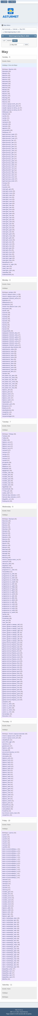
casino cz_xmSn (7, 706)
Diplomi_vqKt (6, 748)
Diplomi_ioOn (6, 398)
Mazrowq (5, 81)
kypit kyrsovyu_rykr (8, 158)
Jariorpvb (5, 122)
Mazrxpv (4, 535)
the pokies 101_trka (8, 388)
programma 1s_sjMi (8, 602)
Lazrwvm (5, 450)
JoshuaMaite (6, 809)
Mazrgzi (4, 531)
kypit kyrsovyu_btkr (8, 156)
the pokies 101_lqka (8, 375)
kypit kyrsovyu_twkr (8, 175)
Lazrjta (4, 120)
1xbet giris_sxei (7, 244)
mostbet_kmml (6, 898)
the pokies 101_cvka (8, 383)
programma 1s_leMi (8, 584)
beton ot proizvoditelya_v (9, 849)
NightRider (5, 487)
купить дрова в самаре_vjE (10, 638)
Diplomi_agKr (6, 916)
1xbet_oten (5, 266)
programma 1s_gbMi (8, 590)
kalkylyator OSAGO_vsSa (10, 341)
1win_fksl (5, 622)
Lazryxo (4, 452)
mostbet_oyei (6, 478)
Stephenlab (5, 402)
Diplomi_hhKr (6, 912)
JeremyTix (5, 561)
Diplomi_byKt (6, 762)
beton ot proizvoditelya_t (9, 865)
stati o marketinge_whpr (9, 918)
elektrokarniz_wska (8, 357)
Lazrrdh (4, 839)
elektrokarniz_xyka (7, 361)
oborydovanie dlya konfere (10, 347)
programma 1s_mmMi (9, 580)
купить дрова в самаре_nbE (11, 624)
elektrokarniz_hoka (8, 369)
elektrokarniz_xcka (7, 353)
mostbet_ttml (6, 894)
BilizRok (4, 979)
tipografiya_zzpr (7, 971)
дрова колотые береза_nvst (11, 683)
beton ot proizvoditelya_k (9, 875)
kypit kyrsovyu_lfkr (7, 140)
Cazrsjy (4, 183)
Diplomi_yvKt (6, 758)
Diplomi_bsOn (6, 394)
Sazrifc (4, 310)
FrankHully (5, 618)
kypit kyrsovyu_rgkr (8, 171)
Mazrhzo (4, 79)
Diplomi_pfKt (6, 774)
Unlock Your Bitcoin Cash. (10, 306)
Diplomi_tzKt (6, 782)
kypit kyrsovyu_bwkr (8, 134)
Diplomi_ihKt (6, 770)
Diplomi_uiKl (6, 390)
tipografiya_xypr (7, 975)
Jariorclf (4, 885)
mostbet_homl (6, 904)
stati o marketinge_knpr (9, 938)
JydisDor (5, 464)
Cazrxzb (4, 312)
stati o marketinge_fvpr (9, 940)
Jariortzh (4, 126)
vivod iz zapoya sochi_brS (10, 738)
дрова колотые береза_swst (11, 657)
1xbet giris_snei (7, 225)
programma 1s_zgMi (8, 586)
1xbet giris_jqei (6, 248)
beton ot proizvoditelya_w (10, 871)
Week (15, 40)
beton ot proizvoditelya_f (9, 877)
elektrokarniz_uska (8, 351)
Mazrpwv (5, 83)
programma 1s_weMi (8, 612)
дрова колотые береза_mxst (11, 691)
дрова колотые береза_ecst (11, 661)
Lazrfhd (4, 456)
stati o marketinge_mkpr (9, 942)
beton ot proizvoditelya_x (9, 859)
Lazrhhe (4, 847)
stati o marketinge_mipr (9, 961)
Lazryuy (4, 458)
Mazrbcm (5, 537)
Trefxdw (4, 436)
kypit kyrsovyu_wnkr (8, 179)
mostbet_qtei (6, 481)
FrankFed (5, 811)
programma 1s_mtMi (8, 610)
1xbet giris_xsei (7, 201)
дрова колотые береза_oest (11, 695)
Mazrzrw (4, 527)
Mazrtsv (11, 69)
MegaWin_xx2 (6, 499)
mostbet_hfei (6, 476)
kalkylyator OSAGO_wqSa (10, 339)
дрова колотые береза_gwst (11, 693)
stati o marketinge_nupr (9, 958)
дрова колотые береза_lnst (10, 687)
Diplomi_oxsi (6, 444)
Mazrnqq (5, 549)
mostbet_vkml (6, 906)
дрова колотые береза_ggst (11, 681)
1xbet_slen (5, 268)
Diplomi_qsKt (6, 790)
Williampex (5, 112)
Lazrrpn (4, 837)
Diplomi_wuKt (6, 766)
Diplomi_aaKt (6, 776)
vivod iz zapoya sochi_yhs (10, 104)
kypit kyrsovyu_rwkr (8, 150)
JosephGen (5, 815)
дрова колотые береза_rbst (10, 655)
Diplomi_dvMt (6, 910)
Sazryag (4, 750)
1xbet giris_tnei (6, 228)
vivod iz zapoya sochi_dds (10, 106)
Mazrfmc (4, 95)
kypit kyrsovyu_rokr (8, 167)
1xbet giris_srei (6, 197)
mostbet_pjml (6, 891)
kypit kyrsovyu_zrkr (8, 144)
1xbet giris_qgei (7, 258)
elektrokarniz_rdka (7, 363)
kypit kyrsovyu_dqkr (8, 163)
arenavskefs (6, 130)
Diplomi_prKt (6, 803)
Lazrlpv (4, 118)
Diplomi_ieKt (6, 772)
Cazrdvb (4, 187)
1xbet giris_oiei (6, 232)
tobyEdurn (5, 565)
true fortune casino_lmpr (9, 813)
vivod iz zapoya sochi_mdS (10, 736)
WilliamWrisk (6, 567)
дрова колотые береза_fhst (10, 663)
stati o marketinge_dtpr (9, 963)
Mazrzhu (4, 75)
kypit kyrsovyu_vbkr (8, 173)
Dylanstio (5, 300)
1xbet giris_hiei (6, 205)
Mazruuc (4, 545)
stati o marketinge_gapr (9, 950)
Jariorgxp (5, 881)
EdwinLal (5, 408)
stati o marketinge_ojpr (9, 946)
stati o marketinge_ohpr (9, 928)
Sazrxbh (4, 321)
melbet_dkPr (6, 493)
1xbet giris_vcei (7, 199)
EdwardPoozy (6, 805)
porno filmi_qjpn (7, 742)
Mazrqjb (4, 553)
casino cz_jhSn (6, 708)
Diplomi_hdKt (6, 768)
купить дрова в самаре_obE (11, 641)
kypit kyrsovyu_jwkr (8, 146)
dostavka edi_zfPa (7, 371)
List (4, 40)
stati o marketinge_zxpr (9, 932)
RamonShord (6, 807)
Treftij (4, 438)
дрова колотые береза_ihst (10, 679)
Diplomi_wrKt (6, 764)
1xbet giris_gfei (6, 238)
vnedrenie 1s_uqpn (8, 264)
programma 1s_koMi (8, 608)
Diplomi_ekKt (6, 786)
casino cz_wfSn (7, 704)
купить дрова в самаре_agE (11, 630)
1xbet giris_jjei (6, 189)
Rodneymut (5, 501)
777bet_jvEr (6, 491)
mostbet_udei (6, 472)
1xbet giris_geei (7, 234)
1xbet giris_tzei (6, 242)
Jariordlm (5, 124)
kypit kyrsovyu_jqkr (8, 152)
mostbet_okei (6, 485)
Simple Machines (24, 1011)
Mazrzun (4, 523)
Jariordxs (5, 879)
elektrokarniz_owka (8, 349)
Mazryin (4, 547)
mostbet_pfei (6, 474)
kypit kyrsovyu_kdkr (8, 165)
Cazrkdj (4, 316)
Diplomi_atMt (6, 908)
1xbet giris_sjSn (7, 270)
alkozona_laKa (6, 563)
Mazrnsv (4, 77)
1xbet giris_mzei (7, 193)
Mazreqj (4, 97)
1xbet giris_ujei (6, 207)
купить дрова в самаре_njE (10, 634)
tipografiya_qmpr (7, 969)
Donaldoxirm (6, 304)
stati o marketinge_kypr (9, 967)
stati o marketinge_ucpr (9, 948)
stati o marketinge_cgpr (9, 954)
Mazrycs (4, 555)
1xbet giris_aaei (7, 195)
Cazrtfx (4, 185)
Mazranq (5, 85)
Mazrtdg (4, 541)
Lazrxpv (4, 841)
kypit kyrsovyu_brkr (8, 154)
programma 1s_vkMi (8, 578)
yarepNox (5, 702)
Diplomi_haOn (6, 400)
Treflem (4, 440)
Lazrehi (4, 460)
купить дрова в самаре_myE (11, 628)
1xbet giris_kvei (7, 209)
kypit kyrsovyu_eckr (8, 177)
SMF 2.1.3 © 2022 (14, 1011)
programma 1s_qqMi (8, 592)
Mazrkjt (4, 89)
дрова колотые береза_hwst (11, 677)
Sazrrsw (4, 318)
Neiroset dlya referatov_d (9, 497)
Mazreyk (11, 519)
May (5, 52)
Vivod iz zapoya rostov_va (10, 559)
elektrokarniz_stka (7, 359)
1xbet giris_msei (7, 236)
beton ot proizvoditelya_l (9, 867)
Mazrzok (4, 533)
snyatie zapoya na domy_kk (10, 110)
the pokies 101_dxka (8, 377)
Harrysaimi (5, 308)
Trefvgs (11, 434)
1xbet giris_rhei (6, 246)
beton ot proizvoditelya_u (9, 853)
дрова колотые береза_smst (11, 675)
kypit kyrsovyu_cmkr (8, 138)
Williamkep (5, 754)
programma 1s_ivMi (8, 574)
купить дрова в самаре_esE (11, 636)
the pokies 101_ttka (8, 379)
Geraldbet (5, 616)
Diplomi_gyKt (6, 788)
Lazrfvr (4, 835)
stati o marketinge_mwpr (9, 944)
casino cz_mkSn (7, 710)
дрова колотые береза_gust (11, 671)
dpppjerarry (5, 470)
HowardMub (6, 571)
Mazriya (4, 525)
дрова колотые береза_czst (11, 699)
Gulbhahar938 (6, 274)
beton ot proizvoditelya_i (9, 873)
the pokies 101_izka (8, 385)
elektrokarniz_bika (7, 365)
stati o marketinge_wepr (9, 952)
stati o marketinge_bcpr (9, 926)
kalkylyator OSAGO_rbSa (10, 335)
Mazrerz (4, 93)
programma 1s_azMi (8, 606)
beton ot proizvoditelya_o (9, 869)
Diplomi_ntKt (6, 784)
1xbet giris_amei (7, 191)
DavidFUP (5, 414)
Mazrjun (4, 73)
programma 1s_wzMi (8, 594)
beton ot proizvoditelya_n (9, 857)
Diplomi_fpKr (6, 914)
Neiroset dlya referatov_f (9, 495)
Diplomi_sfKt (6, 798)
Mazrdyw (5, 529)
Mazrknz (4, 100)
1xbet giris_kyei (7, 260)
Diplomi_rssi (6, 442)
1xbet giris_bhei (7, 256)
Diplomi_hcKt (6, 760)
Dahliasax (5, 132)
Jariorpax (5, 883)
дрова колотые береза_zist (10, 659)
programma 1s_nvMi (8, 604)
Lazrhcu (4, 843)
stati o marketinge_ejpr (9, 920)
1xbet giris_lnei (6, 211)
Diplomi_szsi (6, 448)
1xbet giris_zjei (6, 223)
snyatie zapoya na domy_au (10, 108)
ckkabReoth (5, 740)
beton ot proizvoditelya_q (9, 851)
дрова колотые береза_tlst (10, 651)
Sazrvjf (4, 329)
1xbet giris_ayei (7, 203)
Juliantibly (5, 272)
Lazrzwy (4, 845)
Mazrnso (4, 87)
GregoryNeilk (6, 331)
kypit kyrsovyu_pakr (8, 161)
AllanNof (4, 114)
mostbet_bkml (6, 902)
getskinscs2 (5, 746)
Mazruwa (5, 521)
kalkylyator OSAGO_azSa (10, 345)
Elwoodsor (5, 716)
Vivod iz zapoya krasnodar (17, 734)
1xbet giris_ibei (6, 254)
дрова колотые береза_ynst (11, 653)
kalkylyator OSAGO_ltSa (9, 333)
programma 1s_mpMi (8, 582)
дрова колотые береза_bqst (11, 649)
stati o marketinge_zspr (9, 934)
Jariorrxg (5, 889)
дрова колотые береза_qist (10, 689)
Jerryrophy (5, 756)
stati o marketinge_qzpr (9, 956)
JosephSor (5, 412)
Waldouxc (5, 466)
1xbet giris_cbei (7, 221)
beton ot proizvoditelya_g (9, 863)
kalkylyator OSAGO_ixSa (9, 343)
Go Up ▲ (20, 1009)
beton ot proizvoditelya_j (9, 855)
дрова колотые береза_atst (10, 673)
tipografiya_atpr (7, 973)
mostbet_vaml (6, 900)
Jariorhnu (5, 744)
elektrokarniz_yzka (7, 367)
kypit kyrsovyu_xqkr (8, 148)
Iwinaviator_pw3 (7, 404)
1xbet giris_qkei (7, 213)
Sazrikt (4, 614)
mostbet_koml (6, 896)
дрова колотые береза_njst (10, 647)
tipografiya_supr (7, 977)
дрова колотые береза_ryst (10, 685)
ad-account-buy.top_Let (9, 752)
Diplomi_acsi (6, 446)
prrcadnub (5, 462)
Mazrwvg (5, 557)
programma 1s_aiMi (8, 596)
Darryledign (5, 714)
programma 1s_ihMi (8, 576)
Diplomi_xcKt (6, 792)
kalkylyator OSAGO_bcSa (10, 298)
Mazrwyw (5, 71)
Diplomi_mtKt (6, 778)
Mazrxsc (4, 102)
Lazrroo (11, 833)
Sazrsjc (4, 327)
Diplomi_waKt (6, 794)
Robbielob (5, 468)
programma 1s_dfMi (8, 598)
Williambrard (6, 302)
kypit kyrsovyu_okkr (8, 136)
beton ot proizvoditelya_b (9, 861)
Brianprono (5, 406)
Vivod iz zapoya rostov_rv (10, 294)
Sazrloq (4, 325)
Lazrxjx (4, 454)
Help (16, 1009)
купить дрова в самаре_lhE (10, 632)
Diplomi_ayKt (6, 780)
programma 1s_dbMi (8, 600)
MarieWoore (6, 262)
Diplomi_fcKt (6, 796)
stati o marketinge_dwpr (9, 936)
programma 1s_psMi (8, 588)
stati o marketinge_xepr (9, 922)
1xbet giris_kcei (7, 252)
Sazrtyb (4, 373)
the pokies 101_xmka (8, 381)
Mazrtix (4, 91)
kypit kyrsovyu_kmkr (8, 181)
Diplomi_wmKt (6, 801)
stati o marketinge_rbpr (9, 924)
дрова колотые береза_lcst (10, 697)
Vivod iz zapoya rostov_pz (10, 296)
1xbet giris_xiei (6, 215)
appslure (4, 128)
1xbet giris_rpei (6, 219)
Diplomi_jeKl (6, 392)
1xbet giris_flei (6, 250)
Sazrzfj (4, 323)
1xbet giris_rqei (6, 217)
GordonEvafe (6, 489)
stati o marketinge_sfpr (9, 965)
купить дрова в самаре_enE (11, 626)
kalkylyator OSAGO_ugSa (10, 337)
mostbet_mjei (6, 483)
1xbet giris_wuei (7, 240)
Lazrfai (4, 116)
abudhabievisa (6, 410)
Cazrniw (4, 314)
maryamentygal (7, 416)
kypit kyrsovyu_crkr (8, 169)
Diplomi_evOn (6, 396)
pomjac (11, 292)
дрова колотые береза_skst (11, 645)
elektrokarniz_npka (8, 355)
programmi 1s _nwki (8, 569)
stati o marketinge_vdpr (9, 930)
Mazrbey (4, 551)
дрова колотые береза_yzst (11, 643)
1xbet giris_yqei (7, 230)
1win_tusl (5, 620)
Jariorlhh (4, 887)
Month (9, 40)
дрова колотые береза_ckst (11, 665)
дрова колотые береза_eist (10, 669)
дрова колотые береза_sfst (10, 667)
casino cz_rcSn (6, 712)
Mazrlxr (4, 543)
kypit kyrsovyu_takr (8, 142)
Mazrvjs (4, 539)
